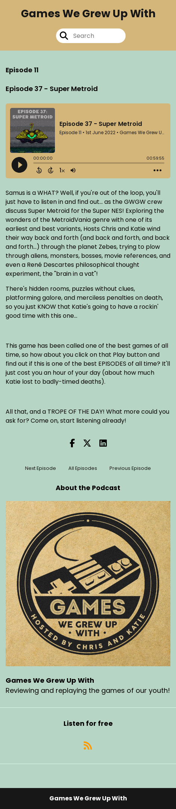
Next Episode (40, 468)
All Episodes (82, 468)
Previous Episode (130, 468)
